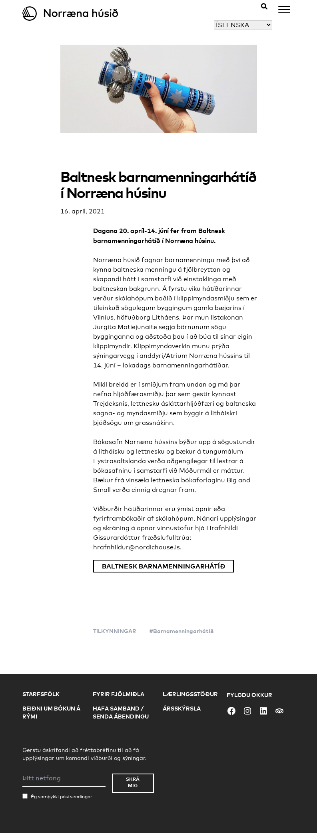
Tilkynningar (114, 631)
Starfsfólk (41, 694)
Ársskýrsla (182, 708)
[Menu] (284, 11)
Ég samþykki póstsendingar (61, 796)
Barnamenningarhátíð (183, 631)
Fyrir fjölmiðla (118, 694)
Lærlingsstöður (190, 694)
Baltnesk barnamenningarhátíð (163, 566)
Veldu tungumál (189, 25)
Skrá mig (133, 782)
